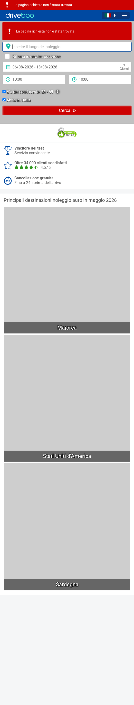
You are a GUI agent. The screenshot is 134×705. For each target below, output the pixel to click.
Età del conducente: (30, 91)
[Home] (20, 15)
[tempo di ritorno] (100, 79)
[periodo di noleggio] (33, 79)
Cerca (67, 110)
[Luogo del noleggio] (67, 47)
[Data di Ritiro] (67, 67)
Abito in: (16, 100)
